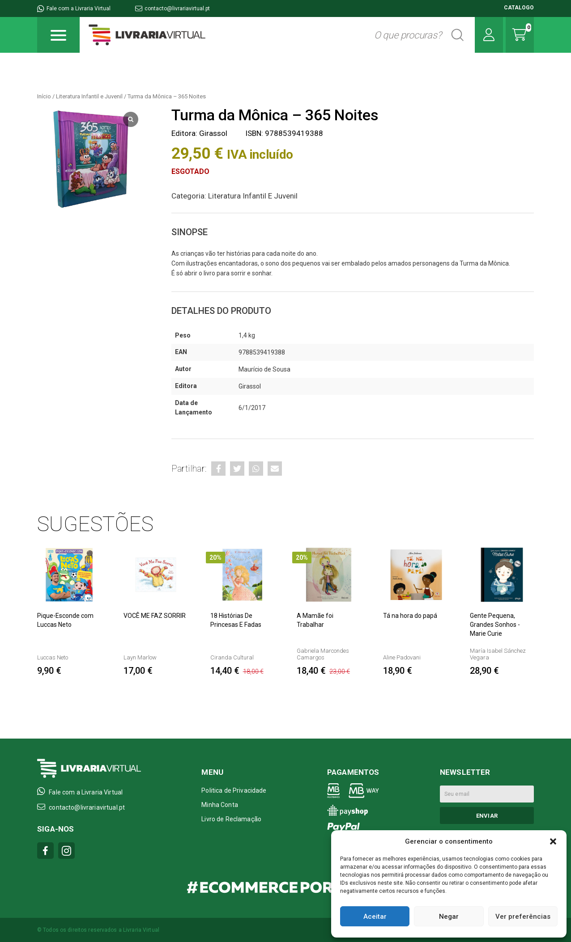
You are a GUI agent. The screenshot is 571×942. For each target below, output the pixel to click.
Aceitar (375, 916)
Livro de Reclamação (231, 819)
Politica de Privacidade (233, 790)
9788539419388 (262, 352)
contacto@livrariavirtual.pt (172, 8)
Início (44, 96)
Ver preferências (522, 916)
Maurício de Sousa (264, 369)
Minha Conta (219, 804)
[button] (553, 841)
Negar (449, 916)
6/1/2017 (252, 407)
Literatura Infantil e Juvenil (89, 96)
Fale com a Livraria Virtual (74, 8)
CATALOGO (519, 7)
